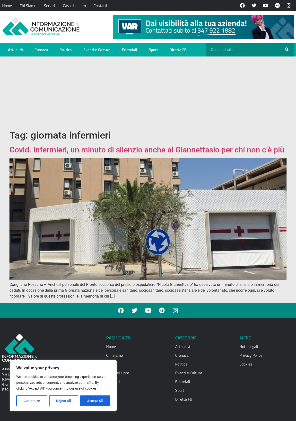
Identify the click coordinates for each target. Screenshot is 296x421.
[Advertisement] (148, 93)
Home (7, 6)
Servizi (49, 6)
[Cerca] (287, 49)
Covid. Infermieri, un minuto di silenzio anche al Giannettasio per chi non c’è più (146, 149)
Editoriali (129, 50)
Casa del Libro (74, 6)
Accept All (95, 401)
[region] (63, 385)
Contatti (100, 6)
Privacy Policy (250, 355)
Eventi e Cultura (96, 50)
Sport (153, 50)
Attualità (15, 50)
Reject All (63, 401)
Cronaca (41, 50)
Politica (66, 50)
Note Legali (248, 346)
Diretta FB (178, 50)
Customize (32, 401)
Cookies (245, 364)
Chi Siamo (28, 6)
